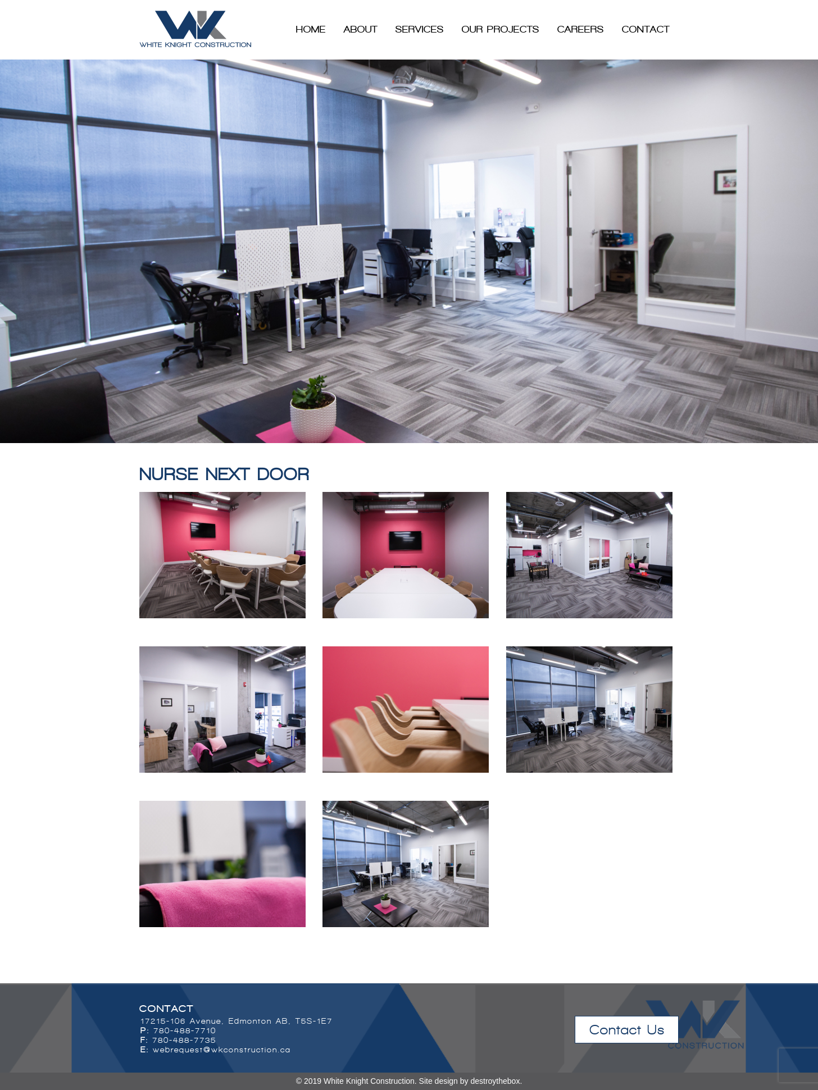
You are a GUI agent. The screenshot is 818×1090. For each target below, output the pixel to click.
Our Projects (500, 29)
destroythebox (495, 1081)
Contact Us (627, 1029)
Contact (646, 29)
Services (420, 29)
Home (311, 29)
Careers (580, 29)
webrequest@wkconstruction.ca (222, 1050)
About (361, 29)
